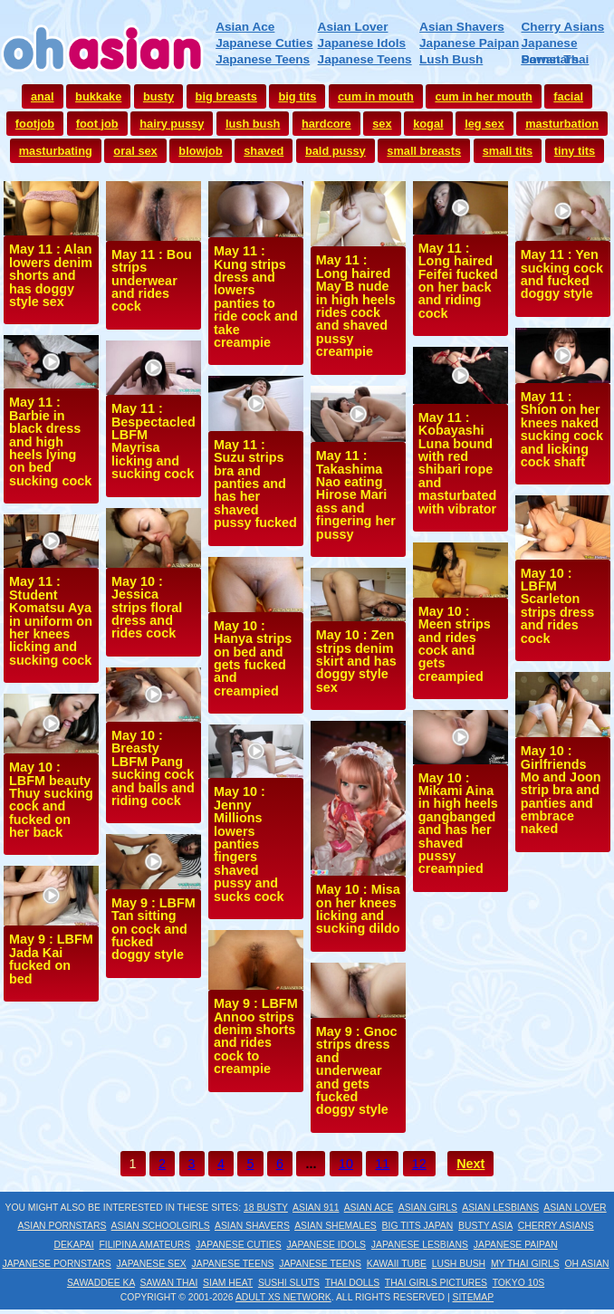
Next (470, 1163)
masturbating (55, 151)
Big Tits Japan (418, 1226)
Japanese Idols (362, 43)
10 (346, 1163)
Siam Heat (228, 1283)
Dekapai (73, 1245)
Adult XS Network (283, 1297)
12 (419, 1163)
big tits (297, 96)
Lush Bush (451, 59)
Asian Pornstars (61, 1226)
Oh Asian (587, 1264)
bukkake (98, 96)
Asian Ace (245, 27)
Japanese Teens (263, 59)
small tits (507, 151)
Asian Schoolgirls (160, 1226)
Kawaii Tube (397, 1264)
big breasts (226, 96)
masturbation (562, 123)
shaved (263, 151)
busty (158, 96)
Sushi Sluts (289, 1283)
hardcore (326, 123)
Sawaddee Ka (101, 1283)
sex (381, 123)
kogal (428, 123)
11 (382, 1163)
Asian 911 (316, 1208)
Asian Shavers (461, 27)
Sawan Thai (556, 59)
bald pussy (335, 151)
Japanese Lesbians (419, 1245)
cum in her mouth (483, 96)
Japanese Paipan (469, 43)
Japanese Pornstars (56, 1264)
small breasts (424, 151)
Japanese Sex (152, 1264)
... (310, 1163)
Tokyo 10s (519, 1283)
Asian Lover (353, 27)
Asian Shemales (335, 1226)
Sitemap (473, 1297)
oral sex (135, 151)
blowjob (200, 151)
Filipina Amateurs (144, 1245)
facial (568, 96)
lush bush (252, 123)
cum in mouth (376, 96)
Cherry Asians (563, 27)
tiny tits (575, 151)
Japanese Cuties (264, 43)
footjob (34, 123)
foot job (97, 123)
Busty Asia (485, 1226)
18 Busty (266, 1208)
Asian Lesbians (500, 1208)
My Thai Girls (525, 1264)
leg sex (484, 123)
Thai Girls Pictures (436, 1283)
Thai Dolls (352, 1283)
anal (42, 96)
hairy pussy (171, 123)
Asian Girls (427, 1208)
